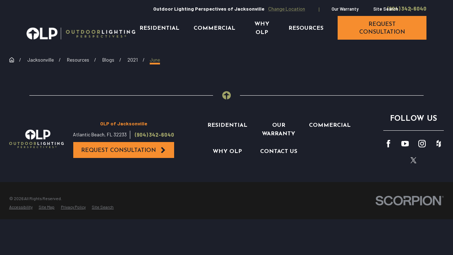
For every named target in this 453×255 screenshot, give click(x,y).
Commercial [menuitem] (214, 28)
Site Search (385, 9)
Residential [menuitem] (159, 28)
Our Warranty (345, 9)
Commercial (330, 125)
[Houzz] (438, 143)
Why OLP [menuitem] (261, 28)
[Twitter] (413, 160)
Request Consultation (123, 150)
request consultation (382, 28)
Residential (227, 125)
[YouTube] (405, 143)
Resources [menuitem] (305, 28)
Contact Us (278, 151)
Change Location (286, 9)
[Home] (81, 33)
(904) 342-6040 (406, 8)
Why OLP (227, 151)
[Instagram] (422, 143)
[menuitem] (21, 207)
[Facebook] (388, 143)
